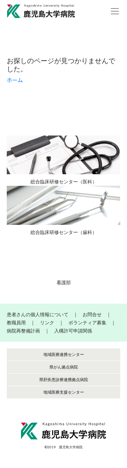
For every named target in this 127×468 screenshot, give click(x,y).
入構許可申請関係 (73, 331)
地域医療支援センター (63, 392)
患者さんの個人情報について (37, 314)
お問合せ (92, 314)
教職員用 (16, 322)
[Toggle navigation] (115, 11)
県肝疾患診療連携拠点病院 (63, 379)
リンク (47, 322)
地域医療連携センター (63, 354)
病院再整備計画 (23, 331)
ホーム (15, 80)
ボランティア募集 (87, 322)
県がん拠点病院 (63, 367)
